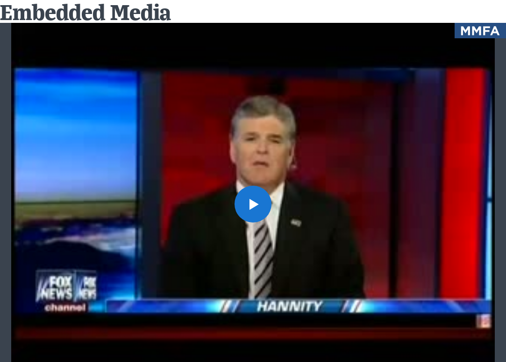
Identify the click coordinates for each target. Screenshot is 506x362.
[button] (253, 204)
